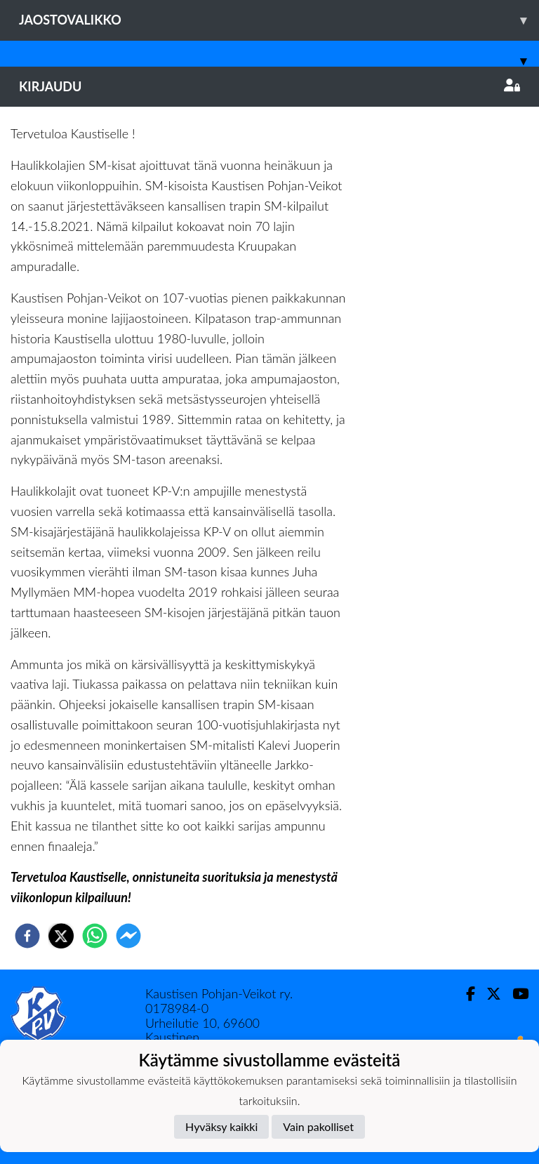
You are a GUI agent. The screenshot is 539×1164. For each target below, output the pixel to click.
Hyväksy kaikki (221, 1126)
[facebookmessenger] (128, 935)
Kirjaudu (269, 86)
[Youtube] (514, 993)
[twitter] (61, 935)
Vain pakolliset (318, 1126)
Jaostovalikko (279, 20)
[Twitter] (488, 993)
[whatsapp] (94, 935)
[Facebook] (465, 993)
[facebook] (27, 935)
